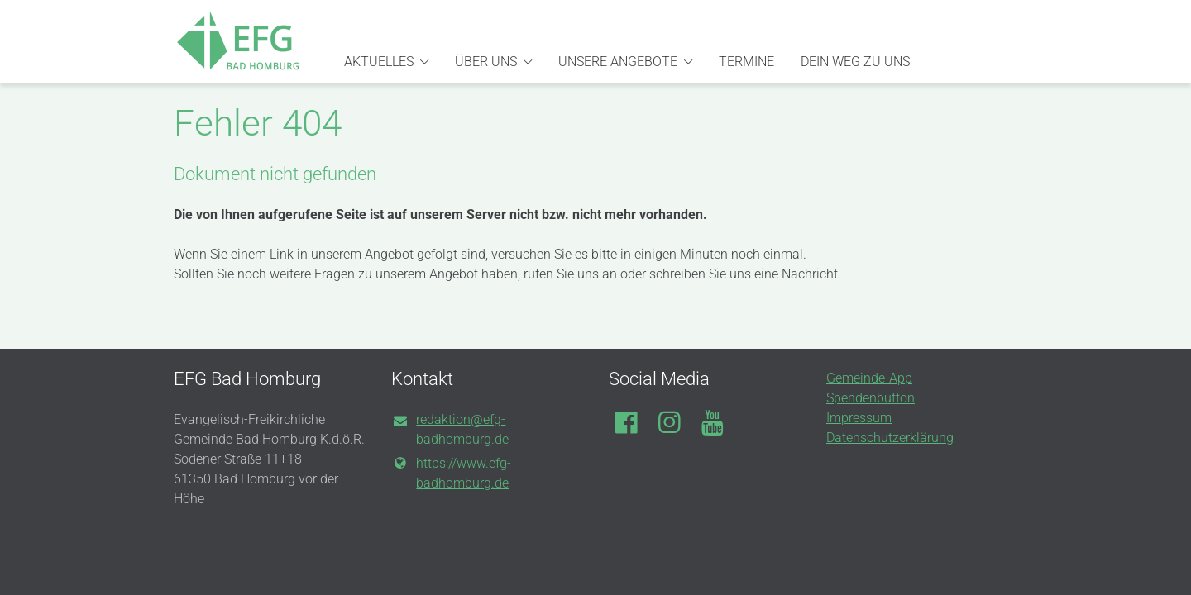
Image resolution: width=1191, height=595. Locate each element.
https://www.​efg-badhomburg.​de (451, 473)
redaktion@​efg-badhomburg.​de (450, 431)
